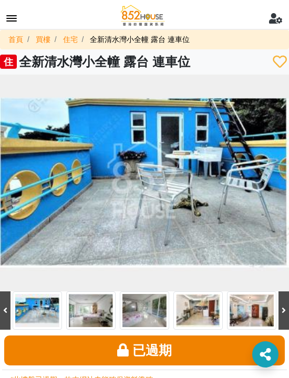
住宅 (70, 39)
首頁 (15, 39)
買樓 (43, 39)
